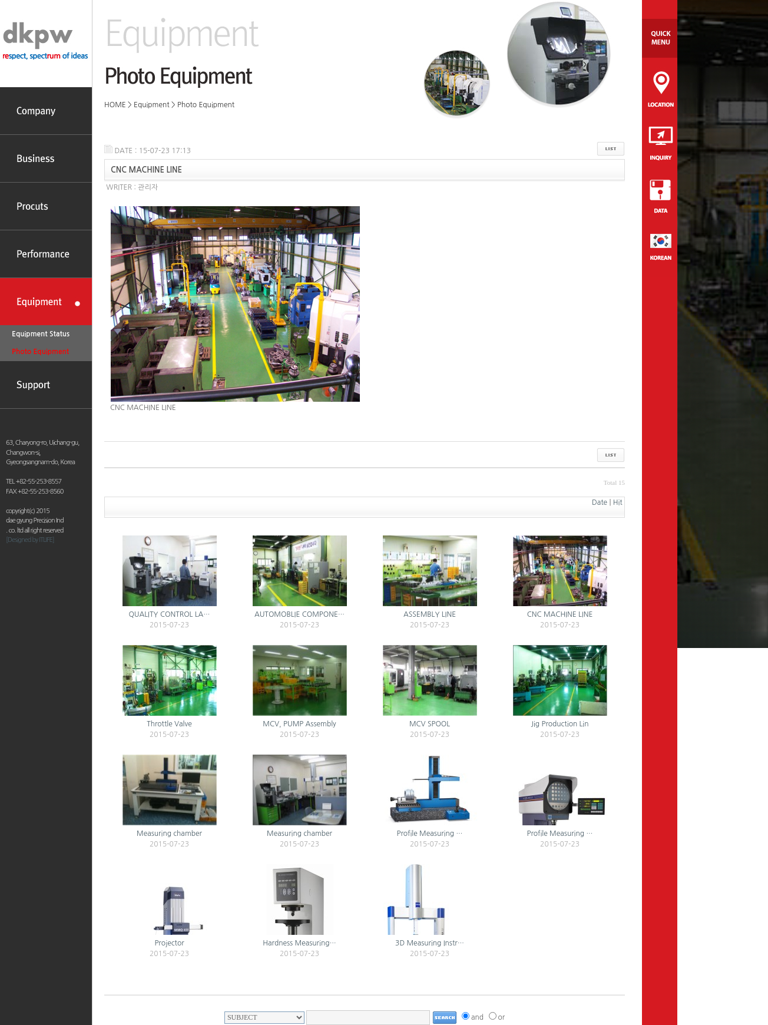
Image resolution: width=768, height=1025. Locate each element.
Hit (618, 502)
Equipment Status (40, 334)
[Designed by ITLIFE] (30, 540)
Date (599, 502)
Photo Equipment (40, 351)
